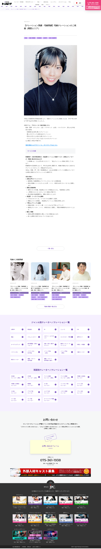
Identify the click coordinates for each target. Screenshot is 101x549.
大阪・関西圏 (32, 38)
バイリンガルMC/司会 (31, 352)
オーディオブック (15, 344)
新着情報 (37, 4)
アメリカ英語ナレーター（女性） (66, 377)
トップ (2, 9)
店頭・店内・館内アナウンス (49, 344)
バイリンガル (14, 352)
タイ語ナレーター (47, 384)
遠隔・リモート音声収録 (31, 359)
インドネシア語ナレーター (64, 384)
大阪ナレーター (81, 352)
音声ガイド (80, 337)
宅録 (26, 38)
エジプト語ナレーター (47, 392)
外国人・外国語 (81, 344)
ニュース (63, 329)
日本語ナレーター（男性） (16, 377)
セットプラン (53, 2)
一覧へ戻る (50, 248)
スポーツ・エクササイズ (49, 337)
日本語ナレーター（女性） (33, 377)
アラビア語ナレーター (30, 392)
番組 (12, 337)
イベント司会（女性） (47, 352)
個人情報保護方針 (16, 547)
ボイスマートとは (62, 2)
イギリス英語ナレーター (64, 392)
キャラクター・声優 (66, 337)
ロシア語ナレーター (30, 399)
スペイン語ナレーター (80, 384)
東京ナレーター (15, 360)
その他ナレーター (14, 392)
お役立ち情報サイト (36, 547)
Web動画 (39, 38)
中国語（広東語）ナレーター (15, 384)
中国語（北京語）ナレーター (81, 377)
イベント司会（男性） (64, 352)
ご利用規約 (23, 547)
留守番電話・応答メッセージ (33, 344)
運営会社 (29, 547)
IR (44, 329)
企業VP (45, 38)
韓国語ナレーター (30, 384)
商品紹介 (30, 329)
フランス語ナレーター (80, 392)
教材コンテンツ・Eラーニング (65, 344)
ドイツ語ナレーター (14, 399)
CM (78, 329)
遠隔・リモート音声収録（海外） (48, 359)
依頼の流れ (46, 2)
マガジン (48, 4)
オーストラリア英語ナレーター (49, 399)
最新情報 (7, 9)
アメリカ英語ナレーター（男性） (49, 377)
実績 (42, 4)
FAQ (70, 2)
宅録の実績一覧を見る (50, 307)
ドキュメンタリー (32, 337)
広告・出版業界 (52, 38)
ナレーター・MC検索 (18, 2)
